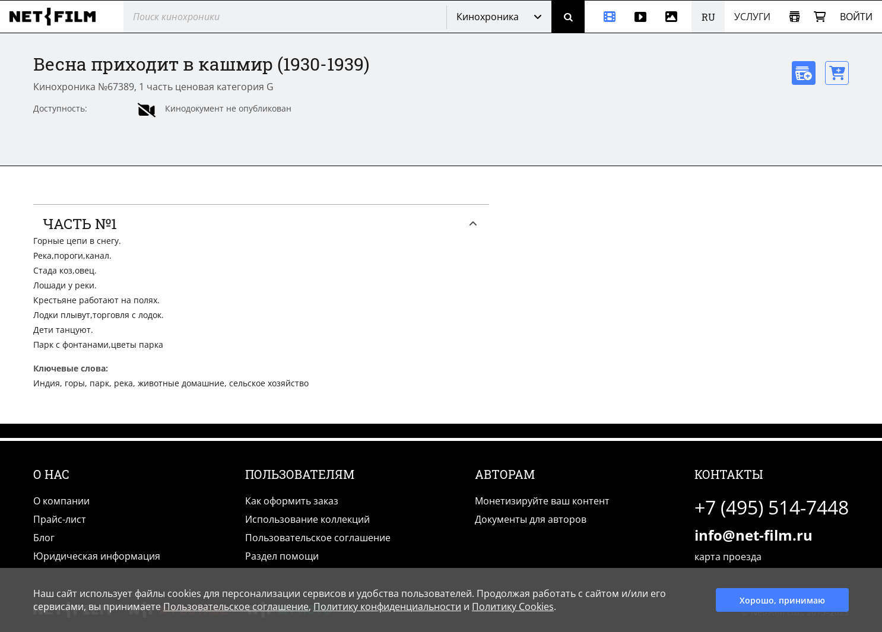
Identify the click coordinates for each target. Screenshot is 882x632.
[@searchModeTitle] (280, 17)
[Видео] (640, 17)
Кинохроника (487, 16)
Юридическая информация (96, 556)
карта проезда (728, 556)
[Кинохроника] (605, 17)
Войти (856, 16)
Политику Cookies (513, 606)
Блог (44, 537)
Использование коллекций (307, 519)
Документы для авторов (530, 519)
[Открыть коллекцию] (794, 17)
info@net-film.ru (753, 535)
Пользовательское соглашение (318, 537)
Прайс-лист (59, 519)
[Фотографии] (673, 17)
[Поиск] (568, 17)
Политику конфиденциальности (387, 606)
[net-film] (56, 17)
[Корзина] (820, 17)
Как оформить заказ (291, 500)
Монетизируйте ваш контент (542, 500)
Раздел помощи (282, 556)
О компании (61, 500)
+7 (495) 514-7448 (771, 507)
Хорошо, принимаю (782, 600)
